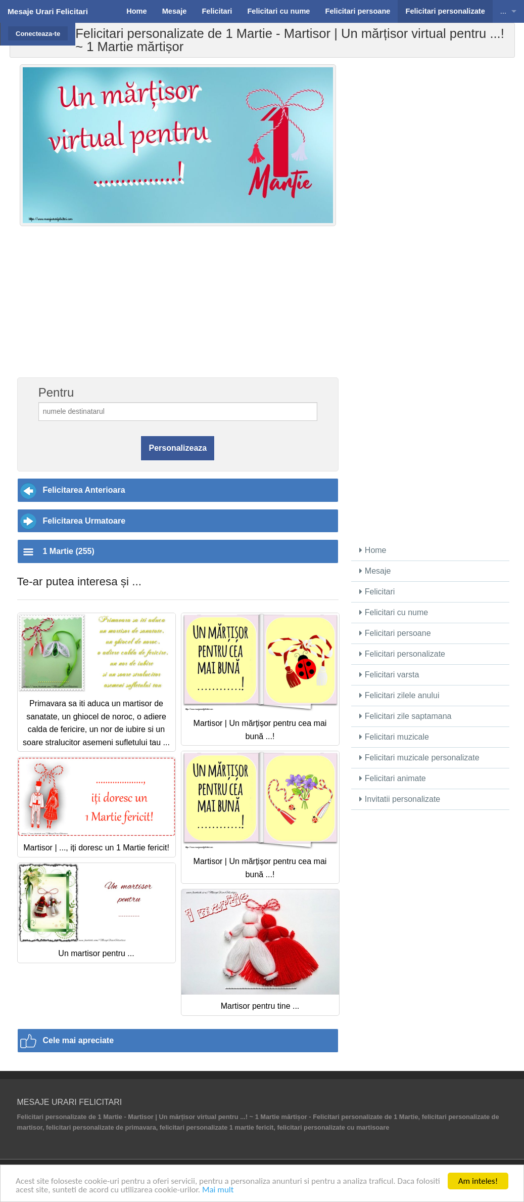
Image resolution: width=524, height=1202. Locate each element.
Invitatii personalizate (399, 799)
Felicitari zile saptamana (405, 716)
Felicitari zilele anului (399, 695)
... (503, 11)
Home (372, 550)
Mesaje (375, 571)
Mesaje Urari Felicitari (48, 11)
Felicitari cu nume (393, 612)
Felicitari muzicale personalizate (419, 757)
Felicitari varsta (389, 674)
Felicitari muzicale (394, 737)
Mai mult (218, 1190)
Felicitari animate (392, 778)
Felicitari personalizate (402, 654)
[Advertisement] (178, 307)
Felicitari (377, 591)
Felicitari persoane (395, 633)
